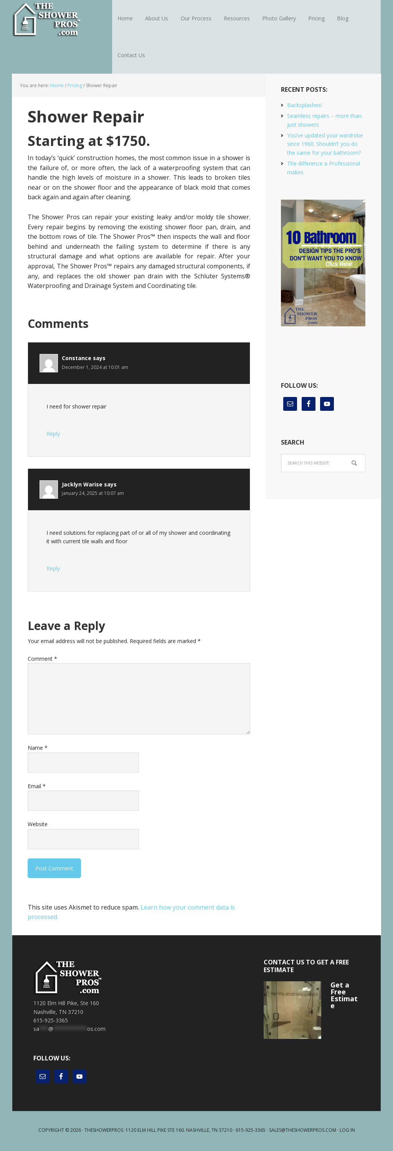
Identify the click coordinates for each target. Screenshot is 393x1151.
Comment (42, 660)
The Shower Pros (62, 19)
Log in (347, 1132)
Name (38, 750)
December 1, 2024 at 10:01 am (95, 369)
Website (38, 826)
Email (37, 788)
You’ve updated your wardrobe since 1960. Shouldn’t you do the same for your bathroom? (325, 146)
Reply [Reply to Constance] (53, 435)
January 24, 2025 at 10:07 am (93, 495)
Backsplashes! (304, 107)
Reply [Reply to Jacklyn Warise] (53, 570)
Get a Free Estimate (344, 997)
